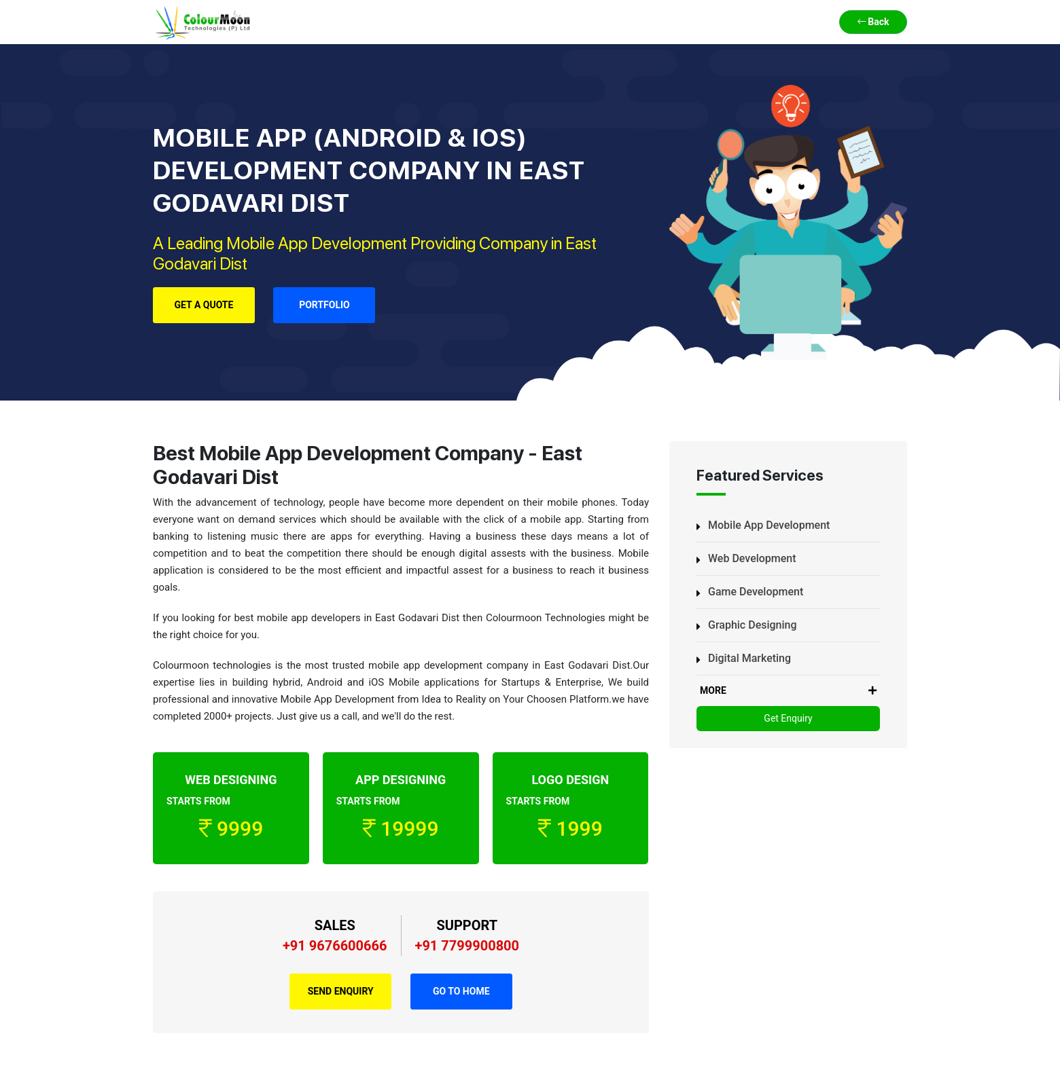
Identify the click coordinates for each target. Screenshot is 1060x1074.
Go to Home (461, 991)
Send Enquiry (341, 991)
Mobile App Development (769, 525)
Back (873, 21)
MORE (788, 691)
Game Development (755, 591)
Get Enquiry (788, 718)
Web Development (752, 558)
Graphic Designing (752, 624)
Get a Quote (204, 304)
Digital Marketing (749, 658)
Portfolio (324, 304)
